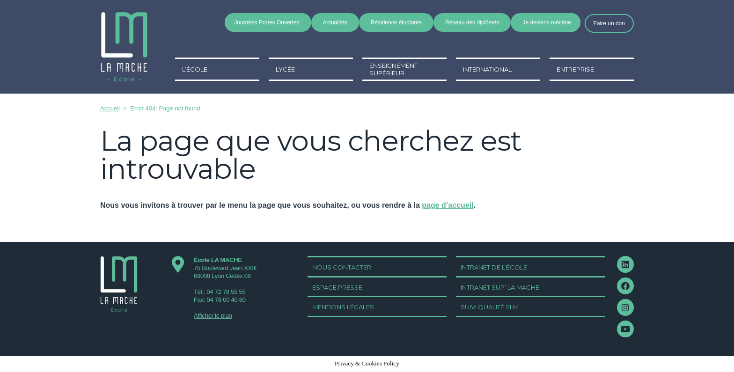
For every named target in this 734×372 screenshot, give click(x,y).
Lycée (285, 69)
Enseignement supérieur (393, 69)
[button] (609, 23)
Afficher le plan (213, 315)
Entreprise (575, 69)
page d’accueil (447, 205)
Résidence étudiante (396, 22)
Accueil (110, 108)
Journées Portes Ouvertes (266, 22)
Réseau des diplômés (472, 22)
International (487, 69)
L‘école (194, 69)
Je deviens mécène (546, 22)
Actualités (335, 22)
